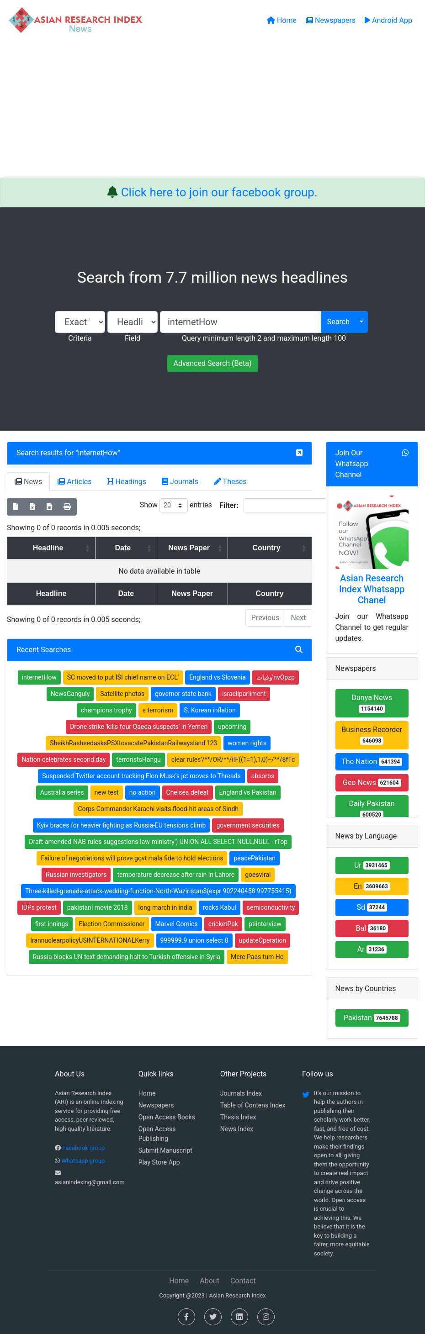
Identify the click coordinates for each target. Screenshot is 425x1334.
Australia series (62, 792)
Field (132, 338)
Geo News (372, 782)
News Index (236, 1129)
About (209, 1280)
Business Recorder (371, 735)
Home (147, 1093)
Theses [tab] (230, 481)
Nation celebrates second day (63, 759)
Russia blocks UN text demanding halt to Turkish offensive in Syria (126, 956)
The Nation (371, 761)
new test (107, 792)
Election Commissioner (112, 924)
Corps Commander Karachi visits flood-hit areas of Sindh (158, 808)
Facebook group (83, 1147)
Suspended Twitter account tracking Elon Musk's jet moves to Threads (141, 776)
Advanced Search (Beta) (212, 363)
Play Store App (159, 1162)
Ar (372, 949)
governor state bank (183, 693)
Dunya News (372, 703)
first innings (52, 924)
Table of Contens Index (253, 1105)
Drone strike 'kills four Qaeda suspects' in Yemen (138, 726)
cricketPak (223, 924)
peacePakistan (255, 858)
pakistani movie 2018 (97, 907)
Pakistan (372, 1017)
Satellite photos (122, 693)
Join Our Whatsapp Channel (351, 463)
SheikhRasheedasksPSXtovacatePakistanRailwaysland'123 (133, 743)
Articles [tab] (74, 481)
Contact (243, 1280)
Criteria (79, 338)
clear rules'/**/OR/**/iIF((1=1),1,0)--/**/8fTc (233, 759)
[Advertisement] (212, 109)
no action (142, 792)
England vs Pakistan (247, 792)
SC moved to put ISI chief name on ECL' (123, 677)
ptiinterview (265, 924)
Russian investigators (76, 874)
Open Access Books (166, 1117)
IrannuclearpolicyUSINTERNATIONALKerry (89, 940)
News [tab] (28, 481)
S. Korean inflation (209, 710)
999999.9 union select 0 (194, 940)
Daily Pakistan (372, 809)
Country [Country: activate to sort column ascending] (271, 548)
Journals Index (241, 1093)
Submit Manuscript (165, 1150)
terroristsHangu (138, 759)
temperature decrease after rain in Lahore (175, 874)
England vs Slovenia (217, 677)
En (372, 886)
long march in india (165, 907)
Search (338, 321)
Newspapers (156, 1105)
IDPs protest (39, 907)
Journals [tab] (180, 481)
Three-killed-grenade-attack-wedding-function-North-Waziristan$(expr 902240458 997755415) (158, 891)
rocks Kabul (219, 907)
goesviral (258, 874)
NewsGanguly (70, 693)
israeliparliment (244, 693)
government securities (247, 825)
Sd (371, 907)
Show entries (176, 505)
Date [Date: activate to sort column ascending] (110, 548)
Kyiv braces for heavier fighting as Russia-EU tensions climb (121, 825)
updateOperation (263, 940)
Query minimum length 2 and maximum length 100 (264, 338)
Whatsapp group (83, 1160)
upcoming (232, 726)
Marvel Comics (176, 924)
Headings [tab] (127, 481)
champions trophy (106, 710)
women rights (247, 743)
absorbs (263, 776)
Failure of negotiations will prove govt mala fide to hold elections (132, 858)
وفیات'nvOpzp (275, 677)
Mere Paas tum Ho (257, 956)
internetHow (98, 452)
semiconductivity (271, 907)
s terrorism (158, 710)
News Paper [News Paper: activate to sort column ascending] (186, 548)
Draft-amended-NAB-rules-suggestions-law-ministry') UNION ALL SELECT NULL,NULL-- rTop (158, 841)
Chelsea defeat (187, 792)
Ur (372, 865)
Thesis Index (238, 1117)
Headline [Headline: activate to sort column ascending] (43, 548)
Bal (372, 928)
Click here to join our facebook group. (219, 192)
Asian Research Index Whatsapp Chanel (372, 589)
